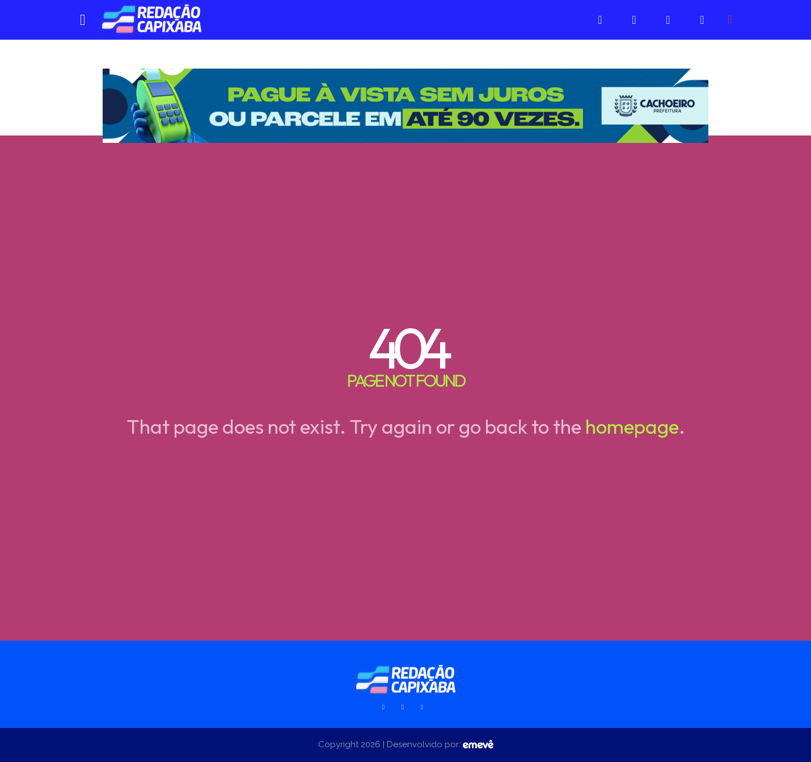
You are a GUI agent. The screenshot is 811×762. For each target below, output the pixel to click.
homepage (632, 426)
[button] (730, 19)
